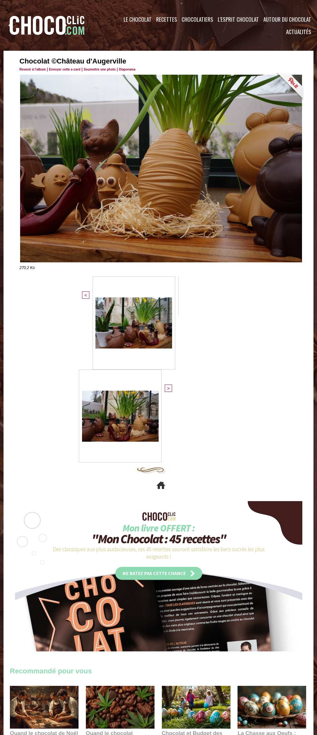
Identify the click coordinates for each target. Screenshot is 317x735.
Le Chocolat (138, 19)
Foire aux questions (256, 696)
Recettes (166, 19)
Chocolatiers (197, 19)
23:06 (180, 612)
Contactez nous (29, 696)
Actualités (298, 32)
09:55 (130, 606)
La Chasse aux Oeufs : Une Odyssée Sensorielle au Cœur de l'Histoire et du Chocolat (269, 592)
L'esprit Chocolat (238, 19)
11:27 (31, 600)
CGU (94, 696)
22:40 (256, 606)
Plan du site (176, 696)
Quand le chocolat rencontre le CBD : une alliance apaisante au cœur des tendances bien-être (120, 592)
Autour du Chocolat (287, 19)
